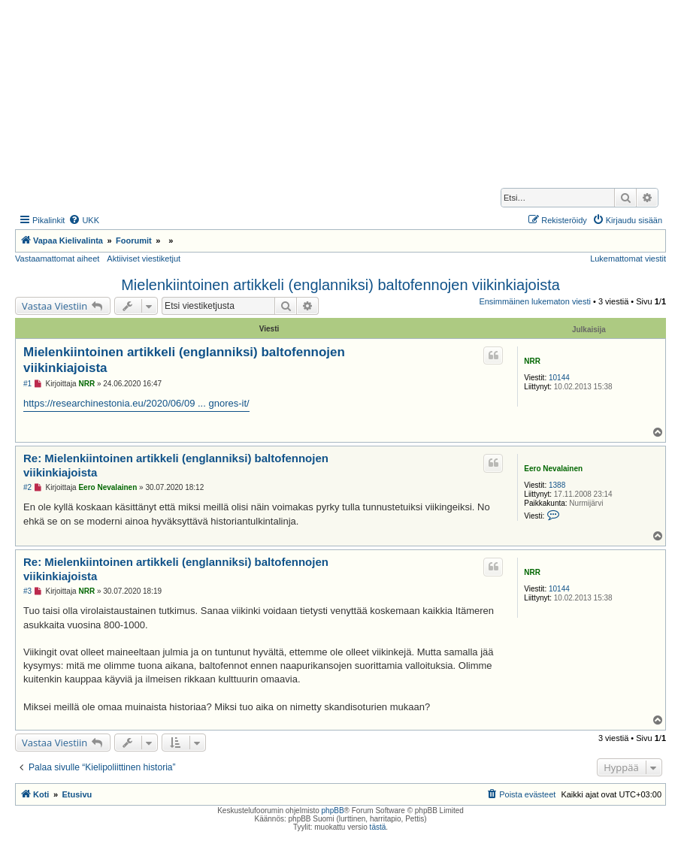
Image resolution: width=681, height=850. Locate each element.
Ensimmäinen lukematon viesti (535, 301)
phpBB (333, 810)
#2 (27, 487)
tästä (378, 827)
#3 (27, 591)
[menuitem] (83, 220)
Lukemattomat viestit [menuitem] (628, 258)
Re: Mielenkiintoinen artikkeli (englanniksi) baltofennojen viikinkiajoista (175, 465)
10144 (559, 378)
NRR (532, 361)
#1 (27, 384)
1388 (557, 485)
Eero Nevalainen (553, 468)
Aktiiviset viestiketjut (143, 258)
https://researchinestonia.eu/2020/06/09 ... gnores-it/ (136, 403)
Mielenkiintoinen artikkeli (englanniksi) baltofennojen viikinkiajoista (340, 285)
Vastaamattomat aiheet (57, 258)
